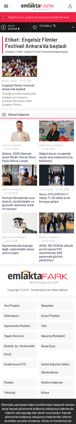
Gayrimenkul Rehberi (51, 145)
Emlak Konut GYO (15, 364)
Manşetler (47, 305)
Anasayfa (10, 51)
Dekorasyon (11, 315)
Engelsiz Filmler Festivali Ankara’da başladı (18, 87)
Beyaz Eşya (48, 346)
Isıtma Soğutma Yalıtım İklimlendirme (55, 368)
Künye (45, 392)
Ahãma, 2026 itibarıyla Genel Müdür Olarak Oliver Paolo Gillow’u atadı (19, 157)
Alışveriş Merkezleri (53, 336)
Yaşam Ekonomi (14, 336)
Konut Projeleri (50, 315)
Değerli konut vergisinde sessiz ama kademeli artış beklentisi (56, 157)
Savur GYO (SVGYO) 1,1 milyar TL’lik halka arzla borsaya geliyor (54, 197)
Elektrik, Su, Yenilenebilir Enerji (19, 350)
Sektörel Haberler (12, 189)
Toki (43, 326)
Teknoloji (9, 392)
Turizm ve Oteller (11, 145)
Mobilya (8, 382)
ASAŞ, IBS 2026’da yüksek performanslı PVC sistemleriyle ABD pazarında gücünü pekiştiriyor (56, 253)
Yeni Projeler (46, 189)
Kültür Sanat (9, 80)
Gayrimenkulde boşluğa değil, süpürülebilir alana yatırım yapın (18, 249)
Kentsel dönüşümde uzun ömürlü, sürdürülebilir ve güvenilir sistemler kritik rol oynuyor (18, 203)
